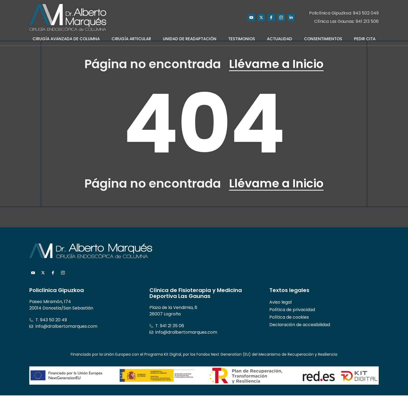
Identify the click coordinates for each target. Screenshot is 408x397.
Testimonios (241, 39)
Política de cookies (289, 319)
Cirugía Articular (131, 39)
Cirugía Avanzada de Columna (66, 39)
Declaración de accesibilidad (299, 326)
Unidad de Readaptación (189, 39)
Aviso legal (280, 304)
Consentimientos (323, 39)
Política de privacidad (292, 311)
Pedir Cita (364, 39)
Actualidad (279, 39)
